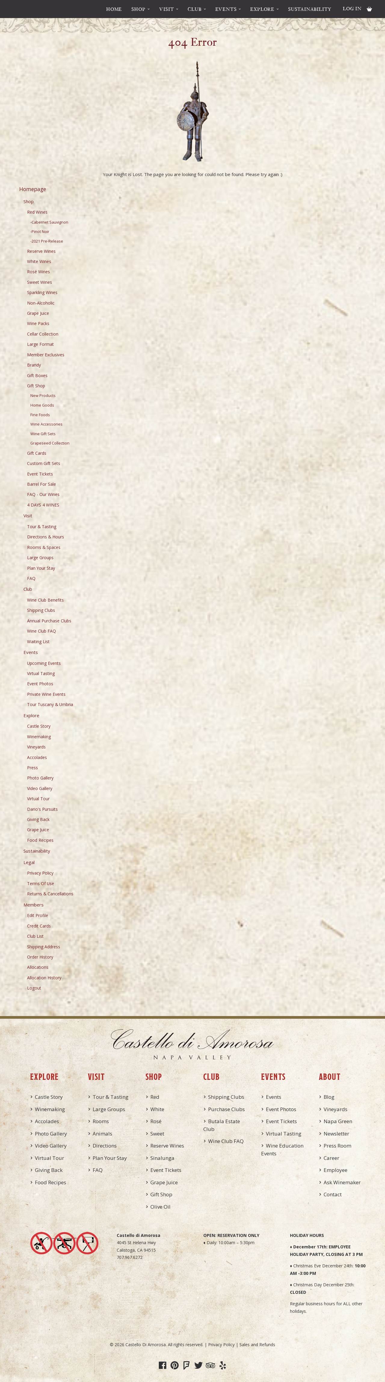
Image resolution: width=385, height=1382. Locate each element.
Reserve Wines (41, 251)
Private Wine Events (46, 694)
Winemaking (39, 736)
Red (154, 1096)
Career (331, 1157)
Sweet (157, 1133)
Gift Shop (36, 386)
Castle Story (39, 726)
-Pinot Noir (39, 231)
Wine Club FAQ (41, 631)
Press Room (337, 1145)
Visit (166, 9)
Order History (40, 957)
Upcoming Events (44, 663)
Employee (335, 1170)
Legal (29, 862)
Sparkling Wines (42, 292)
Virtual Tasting (41, 673)
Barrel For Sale (41, 484)
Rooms (101, 1121)
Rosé (156, 1121)
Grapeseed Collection (49, 443)
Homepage (32, 189)
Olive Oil (160, 1206)
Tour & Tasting (41, 526)
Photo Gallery (40, 778)
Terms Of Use (40, 883)
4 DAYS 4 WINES (43, 505)
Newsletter (336, 1133)
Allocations (37, 967)
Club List (35, 936)
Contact (333, 1194)
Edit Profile (37, 915)
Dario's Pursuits (42, 809)
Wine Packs (38, 323)
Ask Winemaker (342, 1182)
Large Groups (40, 557)
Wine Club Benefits (45, 600)
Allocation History (44, 978)
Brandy (34, 365)
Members (33, 905)
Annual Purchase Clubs (49, 621)
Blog (329, 1096)
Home (114, 9)
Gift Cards (36, 453)
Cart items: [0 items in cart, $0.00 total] (369, 9)
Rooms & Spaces (43, 547)
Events (226, 9)
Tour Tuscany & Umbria (50, 704)
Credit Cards (39, 926)
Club (194, 9)
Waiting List (38, 641)
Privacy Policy (40, 873)
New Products (43, 395)
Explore (262, 9)
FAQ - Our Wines (43, 494)
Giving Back (38, 819)
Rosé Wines (38, 271)
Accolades (37, 757)
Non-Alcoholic (40, 303)
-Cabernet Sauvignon (49, 222)
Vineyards (36, 747)
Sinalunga (162, 1157)
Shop (138, 9)
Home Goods (42, 405)
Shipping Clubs (41, 610)
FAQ (31, 578)
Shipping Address (43, 947)
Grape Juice (38, 313)
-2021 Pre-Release (46, 241)
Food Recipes (40, 840)
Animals (102, 1133)
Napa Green (338, 1121)
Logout (34, 988)
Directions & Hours (45, 537)
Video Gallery (39, 788)
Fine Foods (40, 414)
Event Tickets (40, 474)
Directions (105, 1145)
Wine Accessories (46, 424)
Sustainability (309, 9)
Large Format (40, 344)
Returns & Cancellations (50, 894)
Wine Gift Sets (43, 433)
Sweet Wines (39, 282)
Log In (352, 8)
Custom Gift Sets (43, 463)
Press (32, 767)
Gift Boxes (37, 375)
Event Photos (40, 683)
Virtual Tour (38, 798)
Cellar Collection (42, 334)
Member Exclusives (45, 355)
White (157, 1109)
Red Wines (37, 212)
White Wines (39, 261)
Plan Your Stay (41, 568)
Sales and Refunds (257, 1344)
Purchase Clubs (226, 1109)
